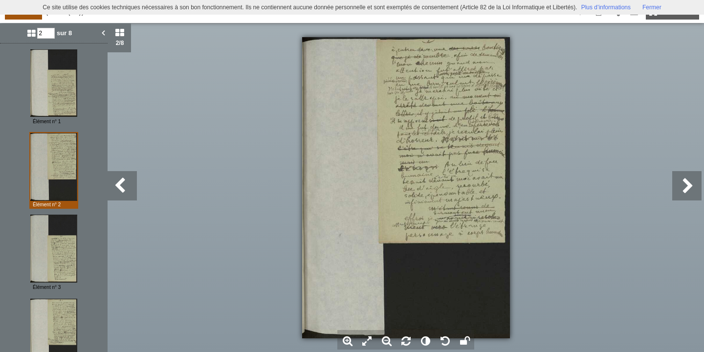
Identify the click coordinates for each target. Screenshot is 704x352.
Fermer (651, 7)
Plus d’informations (606, 7)
